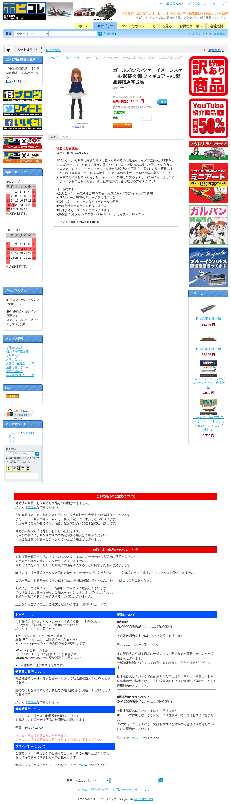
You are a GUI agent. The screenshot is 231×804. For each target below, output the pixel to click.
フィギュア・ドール (70, 57)
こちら (19, 304)
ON (9, 81)
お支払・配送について (20, 363)
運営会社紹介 (175, 3)
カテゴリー (105, 26)
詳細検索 (109, 33)
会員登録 (219, 34)
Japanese (214, 50)
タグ (65, 137)
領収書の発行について (20, 375)
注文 (12, 437)
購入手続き (53, 50)
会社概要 (216, 26)
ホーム (158, 3)
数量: (115, 117)
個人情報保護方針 (17, 351)
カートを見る (162, 26)
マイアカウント (133, 26)
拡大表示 (79, 126)
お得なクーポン (191, 26)
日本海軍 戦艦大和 (208, 318)
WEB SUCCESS (143, 799)
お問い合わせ (197, 3)
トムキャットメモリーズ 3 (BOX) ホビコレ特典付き (208, 383)
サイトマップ (219, 3)
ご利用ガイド (14, 355)
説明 (53, 137)
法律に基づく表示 (17, 367)
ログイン (195, 34)
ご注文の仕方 (14, 347)
